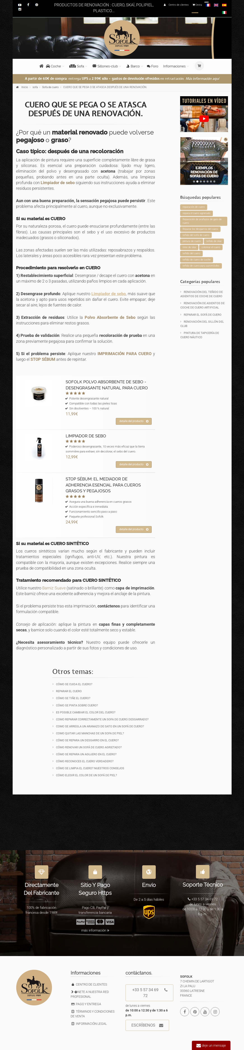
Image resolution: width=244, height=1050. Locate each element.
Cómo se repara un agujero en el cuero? (84, 754)
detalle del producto (133, 421)
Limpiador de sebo (58, 182)
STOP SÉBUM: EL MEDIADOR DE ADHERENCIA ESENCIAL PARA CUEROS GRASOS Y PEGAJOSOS (103, 485)
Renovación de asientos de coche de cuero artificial (202, 305)
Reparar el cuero (67, 691)
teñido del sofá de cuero (196, 235)
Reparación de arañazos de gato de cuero (202, 221)
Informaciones (174, 66)
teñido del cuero (191, 253)
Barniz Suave (53, 588)
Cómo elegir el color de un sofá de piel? (85, 775)
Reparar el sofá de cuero (200, 314)
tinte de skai (189, 247)
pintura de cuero (192, 241)
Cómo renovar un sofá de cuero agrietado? (87, 747)
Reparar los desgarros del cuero (200, 229)
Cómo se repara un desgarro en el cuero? (86, 740)
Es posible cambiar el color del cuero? (84, 712)
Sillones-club (105, 66)
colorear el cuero (211, 247)
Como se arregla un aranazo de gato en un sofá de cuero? (98, 726)
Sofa (76, 66)
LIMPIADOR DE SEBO (86, 436)
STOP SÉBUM (42, 359)
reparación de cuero (194, 206)
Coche (53, 66)
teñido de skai (213, 241)
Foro (152, 66)
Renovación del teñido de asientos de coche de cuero (201, 294)
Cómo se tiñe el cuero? (71, 698)
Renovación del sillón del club (202, 324)
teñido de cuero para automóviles (201, 265)
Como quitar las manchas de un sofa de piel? (88, 733)
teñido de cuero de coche (197, 259)
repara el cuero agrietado (196, 213)
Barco (133, 66)
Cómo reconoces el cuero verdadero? (83, 761)
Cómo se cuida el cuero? (72, 684)
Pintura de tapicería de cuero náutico (199, 335)
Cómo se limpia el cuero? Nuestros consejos (88, 768)
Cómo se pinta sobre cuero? (75, 705)
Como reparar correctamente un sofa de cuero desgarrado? (101, 719)
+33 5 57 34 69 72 (149, 991)
